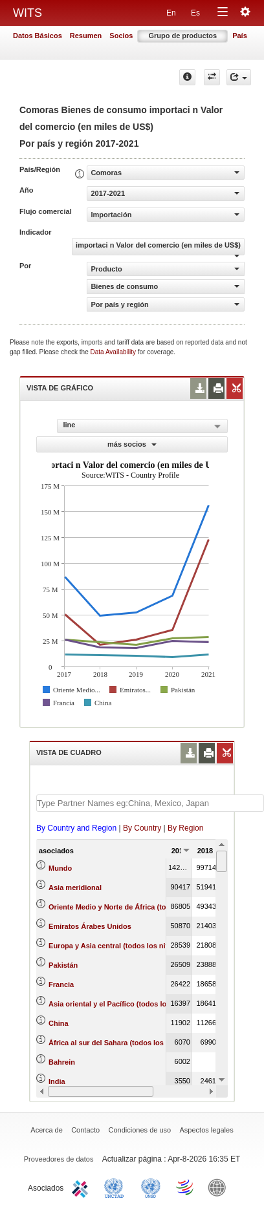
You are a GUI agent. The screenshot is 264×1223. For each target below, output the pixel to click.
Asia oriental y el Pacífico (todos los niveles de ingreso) (143, 1004)
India (57, 1081)
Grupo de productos (182, 35)
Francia (61, 984)
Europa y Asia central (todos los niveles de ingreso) (136, 946)
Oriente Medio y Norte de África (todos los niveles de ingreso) (153, 907)
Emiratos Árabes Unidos (90, 926)
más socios (132, 444)
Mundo (60, 868)
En (171, 12)
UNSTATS (151, 1187)
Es (195, 12)
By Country (142, 828)
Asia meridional (75, 887)
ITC (82, 1187)
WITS (27, 12)
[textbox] (150, 803)
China (59, 1023)
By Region (185, 828)
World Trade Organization (186, 1187)
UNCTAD (116, 1187)
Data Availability (114, 352)
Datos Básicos (37, 35)
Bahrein (62, 1062)
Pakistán (63, 965)
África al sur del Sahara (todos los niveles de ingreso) (139, 1043)
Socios (121, 35)
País (239, 35)
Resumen (86, 35)
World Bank (220, 1187)
